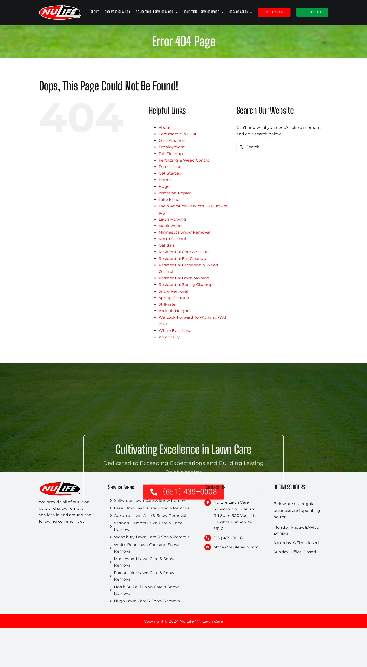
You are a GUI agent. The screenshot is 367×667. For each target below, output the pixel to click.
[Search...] (282, 147)
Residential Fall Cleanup (182, 258)
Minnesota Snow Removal (184, 232)
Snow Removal (173, 291)
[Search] (241, 147)
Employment (172, 147)
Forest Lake (170, 167)
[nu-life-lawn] (60, 483)
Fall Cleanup (171, 154)
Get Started (170, 173)
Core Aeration (172, 140)
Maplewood (170, 226)
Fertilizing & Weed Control (184, 160)
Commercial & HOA (177, 134)
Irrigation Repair (175, 193)
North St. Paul (172, 239)
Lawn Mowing (172, 219)
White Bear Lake (175, 330)
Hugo (164, 186)
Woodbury (169, 337)
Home (165, 180)
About (165, 127)
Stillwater (168, 304)
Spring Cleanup (174, 298)
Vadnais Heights (175, 311)
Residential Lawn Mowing (184, 278)
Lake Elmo (169, 199)
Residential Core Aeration (184, 252)
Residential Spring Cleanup (186, 284)
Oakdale (167, 245)
